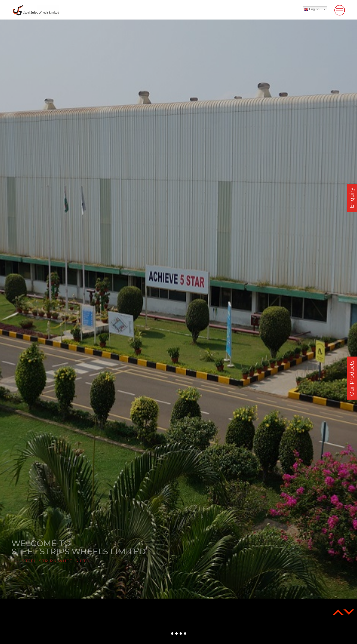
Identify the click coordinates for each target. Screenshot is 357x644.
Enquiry (352, 198)
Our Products (352, 378)
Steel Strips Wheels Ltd (56, 561)
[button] (172, 633)
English (311, 9)
